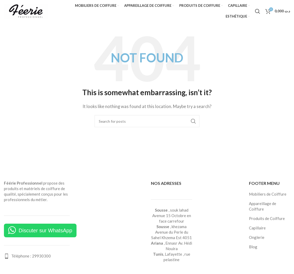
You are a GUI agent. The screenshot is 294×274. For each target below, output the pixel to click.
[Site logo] (26, 10)
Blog (253, 246)
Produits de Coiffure (267, 218)
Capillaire (257, 227)
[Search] (257, 11)
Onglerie (256, 237)
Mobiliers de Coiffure (267, 194)
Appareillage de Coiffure (262, 206)
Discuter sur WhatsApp (45, 230)
